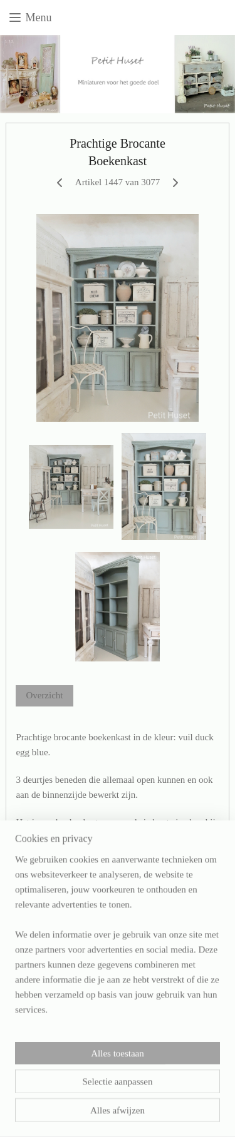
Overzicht (44, 695)
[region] (117, 953)
